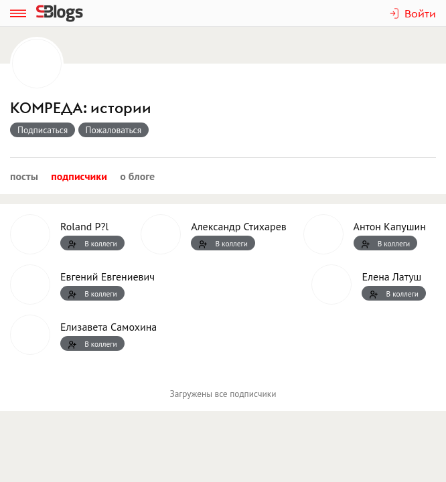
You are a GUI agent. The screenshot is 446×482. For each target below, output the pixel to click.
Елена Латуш (391, 276)
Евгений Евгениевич (107, 276)
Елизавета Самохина (108, 326)
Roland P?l (84, 226)
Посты (24, 176)
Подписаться (42, 130)
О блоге (137, 176)
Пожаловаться (114, 130)
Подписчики (79, 176)
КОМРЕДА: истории (80, 108)
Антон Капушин (390, 226)
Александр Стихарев (238, 226)
